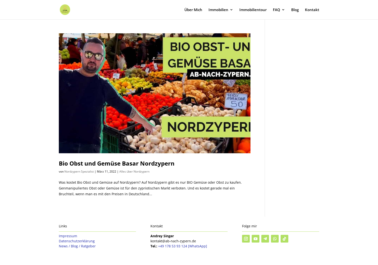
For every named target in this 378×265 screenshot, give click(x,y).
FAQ (276, 10)
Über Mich (193, 10)
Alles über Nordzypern (134, 171)
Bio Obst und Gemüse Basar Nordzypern (117, 163)
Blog (295, 10)
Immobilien (218, 10)
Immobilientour (253, 10)
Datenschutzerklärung (77, 241)
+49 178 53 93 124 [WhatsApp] (182, 246)
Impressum (68, 236)
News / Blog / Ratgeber (77, 246)
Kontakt (312, 10)
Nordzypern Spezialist (79, 171)
